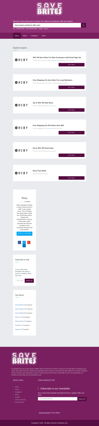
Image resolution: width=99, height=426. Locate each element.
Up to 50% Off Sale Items (43, 103)
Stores (25, 36)
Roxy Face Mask (39, 171)
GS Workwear (23, 305)
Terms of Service (20, 399)
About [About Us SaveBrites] (44, 36)
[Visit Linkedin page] (24, 246)
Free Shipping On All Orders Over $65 (48, 125)
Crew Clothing (23, 313)
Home (17, 36)
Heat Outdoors (24, 309)
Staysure (22, 329)
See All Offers (24, 233)
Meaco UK (22, 317)
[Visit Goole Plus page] (28, 242)
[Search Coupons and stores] (47, 25)
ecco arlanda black (31, 28)
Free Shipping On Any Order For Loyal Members (52, 80)
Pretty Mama (23, 321)
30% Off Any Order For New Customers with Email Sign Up (57, 57)
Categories (34, 36)
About (17, 394)
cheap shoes (20, 28)
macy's (46, 28)
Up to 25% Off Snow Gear (43, 148)
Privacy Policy (19, 402)
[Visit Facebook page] (19, 242)
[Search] (83, 25)
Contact (17, 397)
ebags (41, 28)
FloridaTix (22, 325)
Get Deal (71, 64)
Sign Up (29, 281)
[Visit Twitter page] (24, 242)
